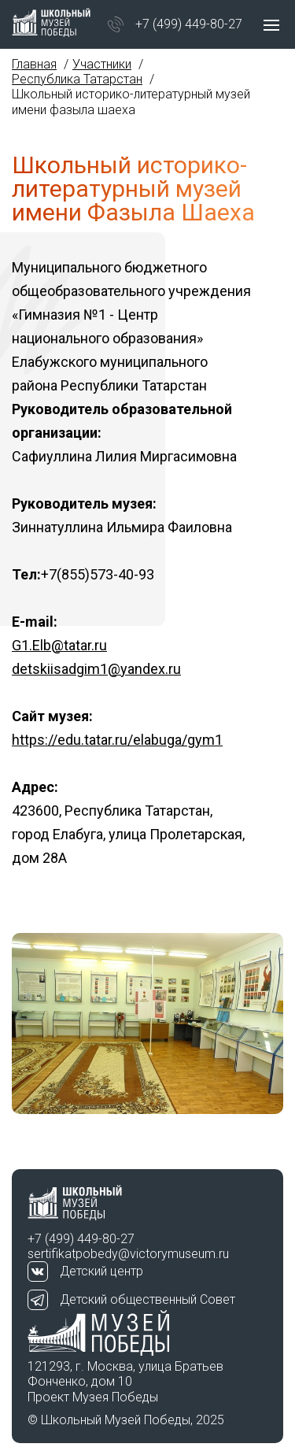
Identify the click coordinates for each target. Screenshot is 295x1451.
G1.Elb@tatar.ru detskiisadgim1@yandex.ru (96, 657)
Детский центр (101, 1271)
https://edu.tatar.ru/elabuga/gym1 (117, 739)
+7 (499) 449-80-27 (188, 24)
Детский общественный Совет (147, 1299)
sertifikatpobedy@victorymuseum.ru (128, 1253)
